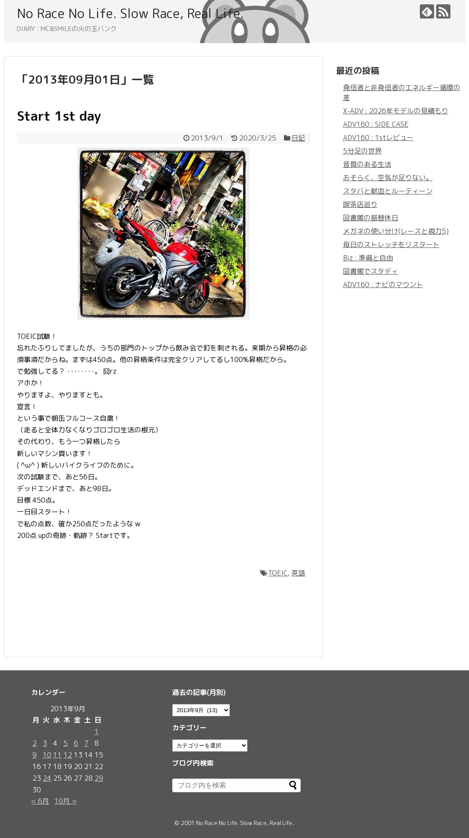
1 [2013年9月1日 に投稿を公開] (96, 731)
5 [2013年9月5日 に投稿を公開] (65, 743)
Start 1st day (59, 116)
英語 (298, 573)
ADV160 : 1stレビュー (378, 137)
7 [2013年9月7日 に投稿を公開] (86, 743)
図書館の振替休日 (370, 217)
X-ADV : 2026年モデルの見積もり (395, 111)
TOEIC (278, 573)
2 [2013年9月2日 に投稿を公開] (34, 743)
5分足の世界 (362, 151)
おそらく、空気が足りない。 (388, 177)
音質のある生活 (367, 164)
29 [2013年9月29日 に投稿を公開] (98, 778)
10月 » (65, 801)
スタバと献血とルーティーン (388, 191)
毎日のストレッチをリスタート (391, 244)
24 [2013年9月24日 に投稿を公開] (47, 778)
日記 (298, 138)
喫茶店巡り (360, 204)
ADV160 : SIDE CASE (376, 124)
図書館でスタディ (370, 271)
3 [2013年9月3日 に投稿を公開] (45, 743)
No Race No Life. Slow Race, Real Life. (130, 13)
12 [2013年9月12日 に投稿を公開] (67, 755)
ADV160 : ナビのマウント (383, 284)
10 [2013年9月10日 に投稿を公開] (47, 755)
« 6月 (40, 801)
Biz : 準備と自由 (368, 258)
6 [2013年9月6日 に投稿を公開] (76, 743)
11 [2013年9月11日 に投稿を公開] (57, 755)
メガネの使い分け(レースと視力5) (396, 231)
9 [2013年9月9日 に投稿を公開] (34, 755)
